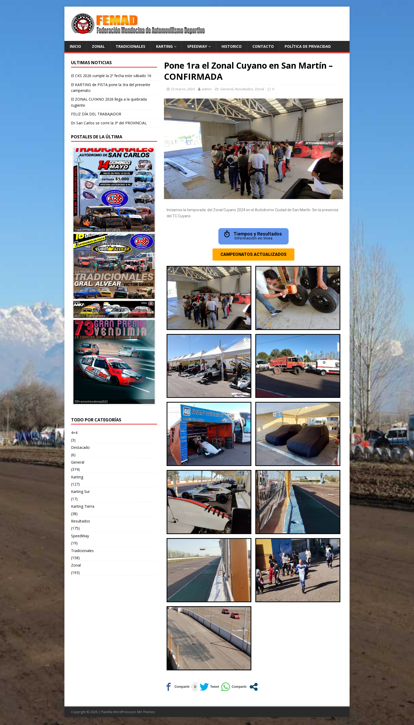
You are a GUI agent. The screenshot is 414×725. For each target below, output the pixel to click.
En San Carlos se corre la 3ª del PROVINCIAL (109, 122)
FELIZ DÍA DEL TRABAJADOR (96, 113)
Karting (77, 476)
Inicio (75, 46)
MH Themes (146, 713)
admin (207, 89)
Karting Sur (80, 491)
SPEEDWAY (197, 46)
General (226, 89)
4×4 (74, 432)
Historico (232, 46)
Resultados (244, 89)
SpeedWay (80, 535)
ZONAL (98, 46)
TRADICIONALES (130, 46)
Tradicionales (82, 550)
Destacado (80, 447)
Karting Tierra (82, 506)
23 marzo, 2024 (183, 89)
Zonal (259, 89)
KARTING (164, 46)
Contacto (263, 46)
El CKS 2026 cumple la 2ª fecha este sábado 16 (111, 75)
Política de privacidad (308, 46)
